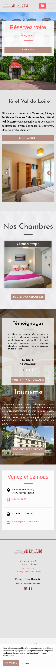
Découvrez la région (28, 449)
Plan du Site (36, 579)
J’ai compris (11, 663)
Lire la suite (28, 138)
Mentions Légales (22, 579)
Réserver (28, 49)
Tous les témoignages (27, 380)
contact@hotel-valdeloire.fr (27, 521)
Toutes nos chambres (28, 296)
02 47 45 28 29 (19, 499)
